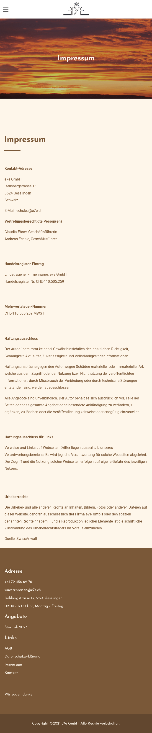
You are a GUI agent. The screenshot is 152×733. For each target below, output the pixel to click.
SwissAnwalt (26, 538)
